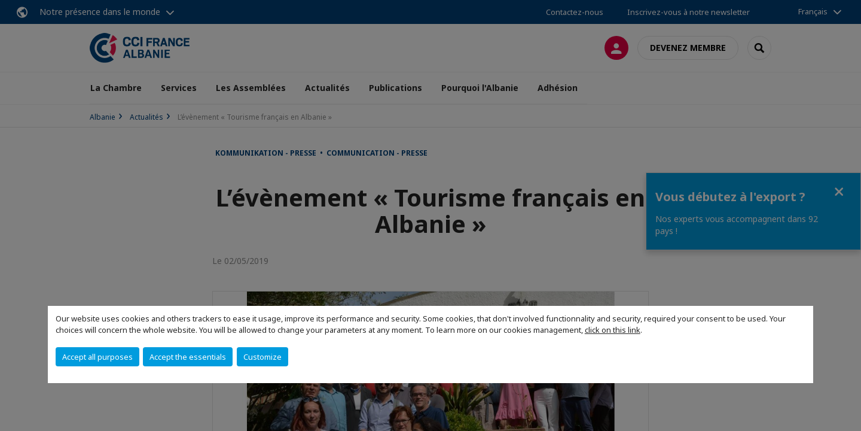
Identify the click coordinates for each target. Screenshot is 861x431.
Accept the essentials (187, 356)
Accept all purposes (97, 356)
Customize (262, 356)
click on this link (612, 329)
